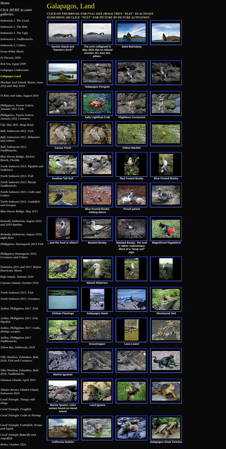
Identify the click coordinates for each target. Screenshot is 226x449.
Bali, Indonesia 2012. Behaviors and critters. (20, 138)
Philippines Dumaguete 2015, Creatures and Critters (18, 255)
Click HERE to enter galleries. (16, 12)
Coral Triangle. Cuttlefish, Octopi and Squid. (21, 426)
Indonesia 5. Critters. (13, 45)
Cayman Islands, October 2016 (19, 283)
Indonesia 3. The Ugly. (14, 33)
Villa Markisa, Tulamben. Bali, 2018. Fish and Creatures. (19, 358)
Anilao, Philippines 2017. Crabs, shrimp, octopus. (20, 329)
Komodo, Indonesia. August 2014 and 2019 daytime (20, 222)
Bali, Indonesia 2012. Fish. (17, 131)
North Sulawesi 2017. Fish (16, 292)
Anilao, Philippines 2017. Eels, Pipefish (19, 320)
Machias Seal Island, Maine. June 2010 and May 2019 (21, 84)
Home (5, 3)
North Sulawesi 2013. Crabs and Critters (20, 193)
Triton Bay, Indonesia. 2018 (17, 347)
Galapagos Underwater (14, 70)
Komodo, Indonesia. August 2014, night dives (21, 236)
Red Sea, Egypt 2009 (13, 64)
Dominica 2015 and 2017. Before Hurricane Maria (20, 268)
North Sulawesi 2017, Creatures (20, 298)
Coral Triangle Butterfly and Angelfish (18, 436)
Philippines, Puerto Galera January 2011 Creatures (16, 116)
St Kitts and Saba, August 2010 (19, 95)
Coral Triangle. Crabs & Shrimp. (20, 415)
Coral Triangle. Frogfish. (16, 409)
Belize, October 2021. (13, 444)
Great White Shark (12, 51)
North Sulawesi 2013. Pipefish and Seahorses (21, 168)
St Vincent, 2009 (10, 57)
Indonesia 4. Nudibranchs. (16, 39)
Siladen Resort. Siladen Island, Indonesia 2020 (19, 391)
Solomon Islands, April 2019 (18, 380)
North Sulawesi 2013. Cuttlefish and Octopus (20, 203)
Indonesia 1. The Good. (14, 20)
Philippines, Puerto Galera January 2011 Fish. (16, 107)
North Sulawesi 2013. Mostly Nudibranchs (18, 184)
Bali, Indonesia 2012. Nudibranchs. (13, 148)
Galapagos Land (10, 76)
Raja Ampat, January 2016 (17, 276)
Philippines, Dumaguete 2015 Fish (21, 244)
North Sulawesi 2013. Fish (16, 176)
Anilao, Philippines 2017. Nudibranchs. (16, 339)
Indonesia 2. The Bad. (14, 26)
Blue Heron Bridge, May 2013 (19, 211)
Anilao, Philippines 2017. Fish (19, 308)
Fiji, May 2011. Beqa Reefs (17, 124)
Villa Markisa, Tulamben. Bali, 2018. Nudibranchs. (19, 372)
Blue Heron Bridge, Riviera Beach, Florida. (17, 158)
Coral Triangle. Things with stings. (17, 401)
